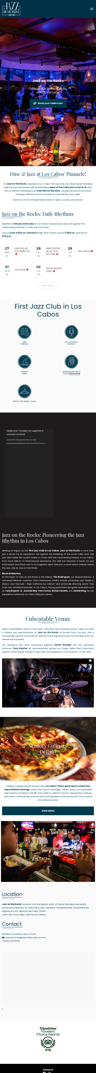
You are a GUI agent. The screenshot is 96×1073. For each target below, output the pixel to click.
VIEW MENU (48, 810)
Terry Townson (84, 251)
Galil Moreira (20, 269)
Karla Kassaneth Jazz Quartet (54, 270)
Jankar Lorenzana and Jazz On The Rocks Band (53, 251)
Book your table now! (48, 103)
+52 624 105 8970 (11, 940)
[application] (29, 473)
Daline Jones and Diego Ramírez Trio (22, 250)
